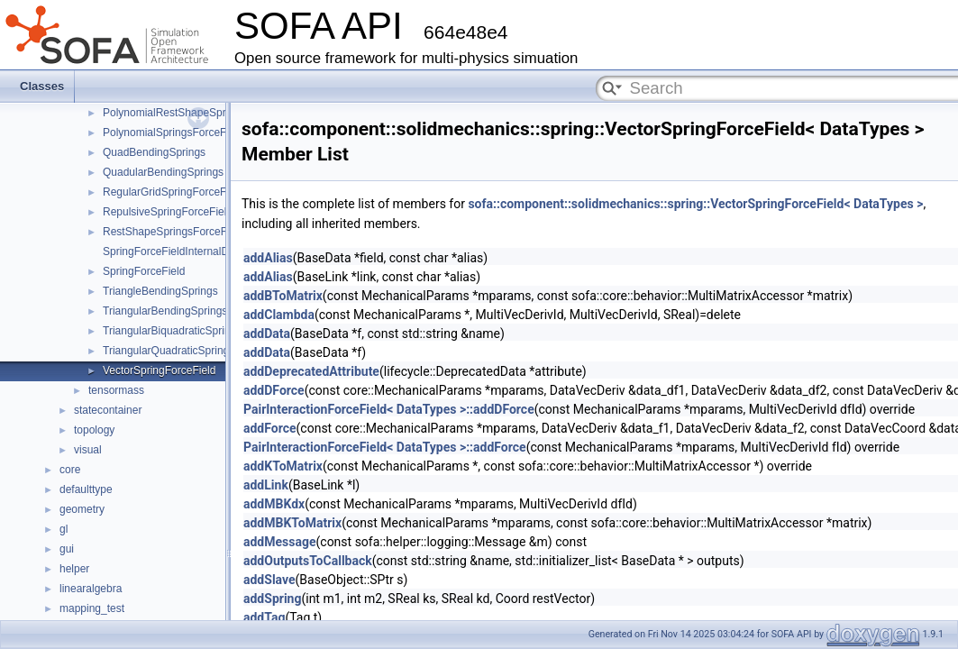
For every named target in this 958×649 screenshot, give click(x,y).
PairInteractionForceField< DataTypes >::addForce (384, 447)
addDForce (274, 390)
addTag (264, 617)
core (69, 469)
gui (66, 549)
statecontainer (107, 410)
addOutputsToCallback (307, 560)
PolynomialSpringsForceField (173, 132)
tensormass (116, 390)
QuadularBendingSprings (163, 172)
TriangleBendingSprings (160, 291)
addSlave (269, 579)
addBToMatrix (283, 295)
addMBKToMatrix (292, 523)
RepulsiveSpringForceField (168, 212)
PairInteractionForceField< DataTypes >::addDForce (388, 409)
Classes (42, 86)
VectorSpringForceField (159, 370)
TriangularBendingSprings (165, 311)
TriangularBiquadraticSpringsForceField (198, 330)
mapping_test (91, 608)
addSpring (272, 598)
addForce (270, 428)
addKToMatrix (283, 466)
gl (63, 529)
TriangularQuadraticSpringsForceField (194, 350)
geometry (82, 509)
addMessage (279, 542)
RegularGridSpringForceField (173, 192)
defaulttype (86, 489)
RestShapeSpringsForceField (173, 231)
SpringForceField (144, 271)
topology (94, 430)
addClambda (279, 314)
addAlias (268, 258)
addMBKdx (274, 504)
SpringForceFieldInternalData (173, 251)
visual (88, 449)
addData (266, 333)
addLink (265, 485)
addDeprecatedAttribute (311, 371)
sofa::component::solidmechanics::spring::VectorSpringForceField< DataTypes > (695, 204)
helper (74, 568)
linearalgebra (90, 588)
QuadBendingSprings (154, 152)
